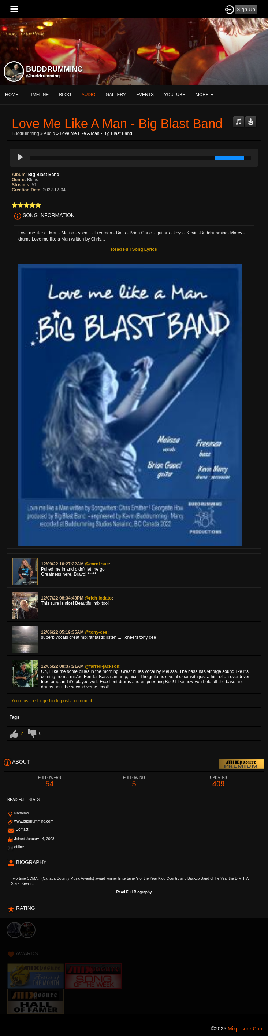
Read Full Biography (134, 892)
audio (89, 94)
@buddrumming (43, 75)
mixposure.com (246, 1029)
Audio (49, 133)
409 (218, 782)
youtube (174, 94)
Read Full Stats (23, 800)
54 (49, 782)
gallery (116, 94)
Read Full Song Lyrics (134, 249)
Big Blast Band (43, 174)
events (145, 94)
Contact (22, 829)
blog (65, 94)
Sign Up (246, 9)
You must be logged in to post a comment (51, 700)
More (205, 94)
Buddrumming (25, 133)
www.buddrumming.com (33, 821)
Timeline (39, 94)
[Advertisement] (134, 969)
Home (11, 94)
